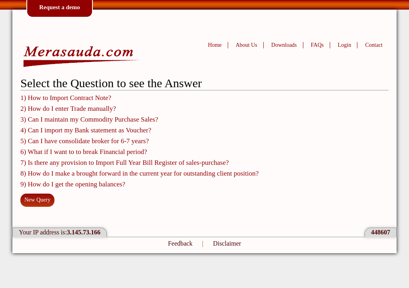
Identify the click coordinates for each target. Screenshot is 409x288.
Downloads (284, 45)
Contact (374, 45)
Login (344, 45)
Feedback (180, 243)
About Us (246, 45)
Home (215, 45)
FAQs (317, 45)
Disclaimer (227, 243)
